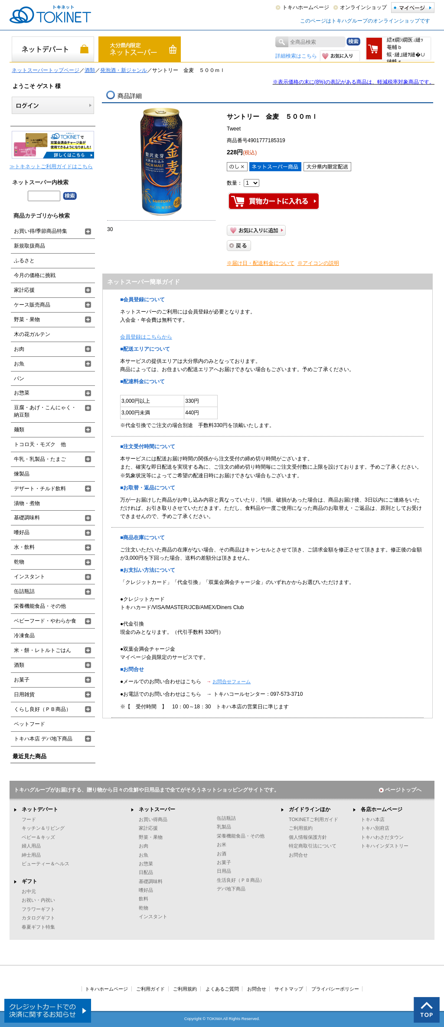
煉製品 (21, 474)
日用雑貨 (24, 694)
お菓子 (21, 680)
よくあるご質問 (222, 988)
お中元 (29, 891)
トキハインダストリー (384, 845)
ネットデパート (40, 809)
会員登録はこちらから (146, 337)
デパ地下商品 (231, 888)
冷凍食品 (24, 636)
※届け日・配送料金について (260, 263)
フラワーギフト (38, 909)
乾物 (19, 562)
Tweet (234, 129)
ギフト (29, 881)
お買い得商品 (153, 819)
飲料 (143, 898)
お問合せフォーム (231, 681)
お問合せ (298, 854)
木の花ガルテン (32, 334)
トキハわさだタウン (382, 837)
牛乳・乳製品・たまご (40, 459)
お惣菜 (21, 393)
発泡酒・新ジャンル (123, 70)
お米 (221, 844)
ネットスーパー (157, 809)
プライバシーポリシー (335, 988)
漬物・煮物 (27, 503)
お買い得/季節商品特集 (40, 231)
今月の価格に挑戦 (35, 275)
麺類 (19, 430)
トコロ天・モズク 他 (40, 444)
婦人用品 (31, 845)
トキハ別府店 (375, 828)
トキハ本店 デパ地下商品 (43, 739)
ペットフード (29, 724)
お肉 (19, 349)
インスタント (29, 577)
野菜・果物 (27, 319)
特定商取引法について (312, 845)
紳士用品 (31, 854)
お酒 (221, 853)
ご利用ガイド (150, 988)
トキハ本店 (373, 819)
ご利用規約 (301, 828)
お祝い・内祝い (38, 900)
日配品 (146, 872)
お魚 (19, 364)
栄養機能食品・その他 (40, 606)
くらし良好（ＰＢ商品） (42, 709)
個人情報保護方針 (308, 837)
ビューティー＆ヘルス (45, 863)
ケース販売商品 (32, 305)
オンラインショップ (363, 7)
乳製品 (224, 826)
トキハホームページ (305, 7)
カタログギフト (38, 917)
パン (19, 378)
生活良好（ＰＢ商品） (240, 880)
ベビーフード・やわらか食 (45, 621)
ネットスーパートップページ (45, 70)
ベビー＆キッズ (38, 837)
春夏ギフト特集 (38, 926)
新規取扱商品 (29, 246)
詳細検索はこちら (296, 56)
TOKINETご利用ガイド (313, 819)
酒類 (90, 70)
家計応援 (24, 290)
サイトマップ (288, 988)
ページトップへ (400, 790)
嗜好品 (21, 532)
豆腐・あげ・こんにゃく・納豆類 (45, 411)
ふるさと (24, 261)
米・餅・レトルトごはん (42, 650)
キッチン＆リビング (43, 828)
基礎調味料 (27, 518)
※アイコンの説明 (318, 263)
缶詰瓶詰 (24, 591)
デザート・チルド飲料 (40, 489)
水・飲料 (24, 547)
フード (29, 819)
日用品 (224, 871)
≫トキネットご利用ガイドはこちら (51, 166)
